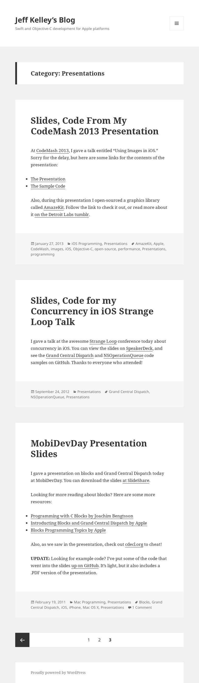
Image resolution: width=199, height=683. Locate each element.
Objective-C (83, 248)
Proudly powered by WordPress (58, 672)
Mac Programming (90, 602)
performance (129, 248)
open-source (105, 248)
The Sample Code (48, 186)
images (57, 248)
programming (43, 254)
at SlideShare (136, 480)
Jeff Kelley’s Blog (45, 20)
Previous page (22, 640)
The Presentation (48, 179)
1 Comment (142, 607)
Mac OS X (91, 607)
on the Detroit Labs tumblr (62, 214)
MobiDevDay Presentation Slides (89, 448)
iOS (68, 248)
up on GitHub (84, 565)
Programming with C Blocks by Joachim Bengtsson (82, 516)
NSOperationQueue (123, 355)
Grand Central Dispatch (70, 355)
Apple (158, 243)
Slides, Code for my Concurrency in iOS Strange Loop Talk (92, 311)
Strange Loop (103, 341)
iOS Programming (87, 243)
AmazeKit (54, 207)
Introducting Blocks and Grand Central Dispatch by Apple (89, 523)
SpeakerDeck (139, 348)
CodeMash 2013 (52, 150)
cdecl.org (134, 544)
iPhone (75, 607)
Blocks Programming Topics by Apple (68, 530)
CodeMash (40, 248)
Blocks (144, 602)
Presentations (115, 243)
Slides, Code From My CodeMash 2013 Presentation (95, 125)
